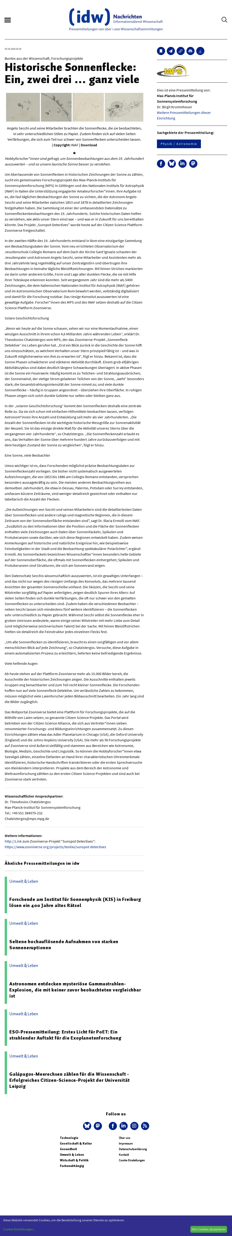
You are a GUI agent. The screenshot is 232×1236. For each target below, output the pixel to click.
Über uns (124, 1138)
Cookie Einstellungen (132, 1160)
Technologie (69, 1138)
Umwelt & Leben (72, 1154)
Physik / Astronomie (179, 144)
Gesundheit (68, 1149)
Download (89, 145)
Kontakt (124, 1155)
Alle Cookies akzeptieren (209, 1229)
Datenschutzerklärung (133, 1149)
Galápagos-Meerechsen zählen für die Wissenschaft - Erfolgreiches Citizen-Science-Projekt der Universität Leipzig (69, 1080)
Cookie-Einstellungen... (19, 1229)
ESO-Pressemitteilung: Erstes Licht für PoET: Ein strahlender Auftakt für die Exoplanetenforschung (65, 1034)
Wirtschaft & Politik (74, 1160)
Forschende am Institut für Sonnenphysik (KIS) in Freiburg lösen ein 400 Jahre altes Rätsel (75, 902)
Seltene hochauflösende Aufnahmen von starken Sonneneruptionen (63, 944)
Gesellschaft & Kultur (76, 1143)
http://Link (13, 841)
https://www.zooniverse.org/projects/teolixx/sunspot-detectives (55, 846)
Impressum (126, 1143)
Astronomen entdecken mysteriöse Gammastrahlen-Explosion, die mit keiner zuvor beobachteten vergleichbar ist (75, 989)
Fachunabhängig (72, 1166)
